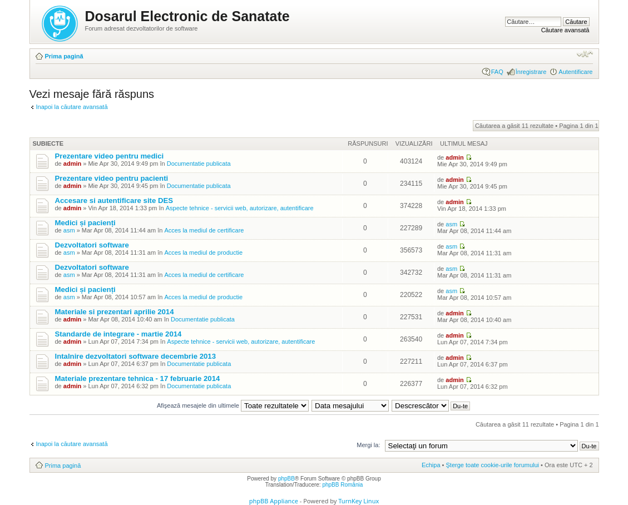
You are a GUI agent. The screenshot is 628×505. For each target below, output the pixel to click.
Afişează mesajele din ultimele (233, 405)
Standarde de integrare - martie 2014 (118, 334)
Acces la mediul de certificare (204, 230)
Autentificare (575, 71)
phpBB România (342, 485)
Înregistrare (531, 71)
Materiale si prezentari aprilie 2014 (114, 312)
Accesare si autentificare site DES (114, 200)
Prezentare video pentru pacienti (112, 178)
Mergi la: (368, 445)
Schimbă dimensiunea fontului (585, 54)
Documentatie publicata (199, 163)
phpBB (286, 479)
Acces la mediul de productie (203, 252)
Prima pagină (64, 56)
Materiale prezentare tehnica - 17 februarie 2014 (137, 378)
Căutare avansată (565, 30)
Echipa (431, 465)
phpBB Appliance (273, 501)
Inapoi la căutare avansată (72, 106)
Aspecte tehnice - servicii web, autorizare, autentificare (240, 208)
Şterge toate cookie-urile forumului (493, 465)
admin (72, 163)
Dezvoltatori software (92, 245)
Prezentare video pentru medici (109, 156)
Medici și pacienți (85, 223)
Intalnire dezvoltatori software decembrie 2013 (135, 356)
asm (69, 230)
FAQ (497, 71)
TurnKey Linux (358, 501)
